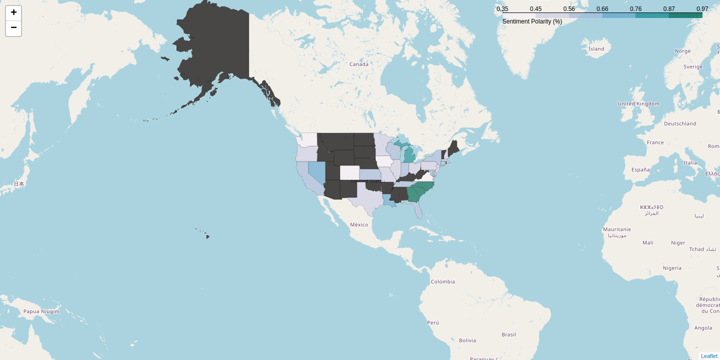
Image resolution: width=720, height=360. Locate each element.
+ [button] (13, 13)
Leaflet (709, 356)
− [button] (13, 28)
